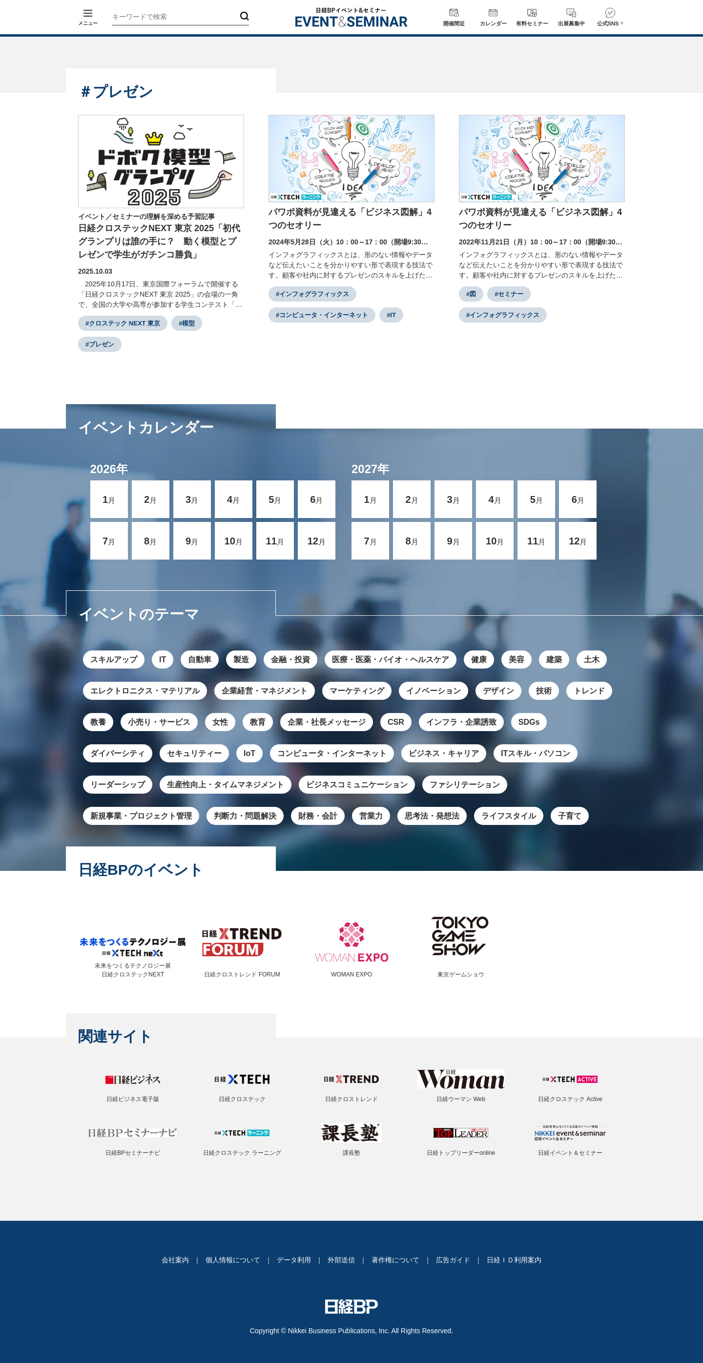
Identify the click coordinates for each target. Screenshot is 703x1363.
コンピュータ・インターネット (332, 753)
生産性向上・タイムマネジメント (225, 784)
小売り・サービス (159, 722)
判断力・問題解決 (245, 816)
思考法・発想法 (432, 816)
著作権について (395, 1260)
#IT (391, 315)
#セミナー (509, 294)
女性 (220, 722)
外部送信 (341, 1260)
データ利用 (294, 1260)
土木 (592, 659)
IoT (249, 753)
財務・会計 (317, 816)
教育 (258, 722)
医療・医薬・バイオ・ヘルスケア (390, 659)
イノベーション (433, 691)
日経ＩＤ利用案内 (514, 1260)
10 (234, 541)
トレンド (589, 691)
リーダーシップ (117, 784)
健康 (479, 659)
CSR (396, 722)
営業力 (371, 816)
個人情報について (233, 1260)
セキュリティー (194, 753)
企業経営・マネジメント (265, 691)
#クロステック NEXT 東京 (122, 323)
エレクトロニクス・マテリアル (145, 691)
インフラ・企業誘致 (461, 722)
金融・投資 (290, 659)
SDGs (529, 722)
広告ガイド (453, 1260)
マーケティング (357, 691)
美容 (516, 659)
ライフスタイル (508, 816)
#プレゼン (99, 344)
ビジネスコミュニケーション (357, 784)
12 (317, 541)
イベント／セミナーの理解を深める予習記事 (146, 216)
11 (275, 541)
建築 (554, 659)
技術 (544, 691)
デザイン (498, 691)
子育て (569, 816)
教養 (98, 722)
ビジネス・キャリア (444, 753)
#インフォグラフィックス (312, 294)
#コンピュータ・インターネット (322, 315)
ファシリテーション (465, 784)
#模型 (187, 323)
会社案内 (175, 1260)
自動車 (199, 659)
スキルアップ (113, 659)
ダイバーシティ (117, 753)
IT (162, 659)
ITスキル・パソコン (535, 753)
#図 (471, 294)
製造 (241, 659)
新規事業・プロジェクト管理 (141, 816)
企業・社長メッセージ (327, 722)
